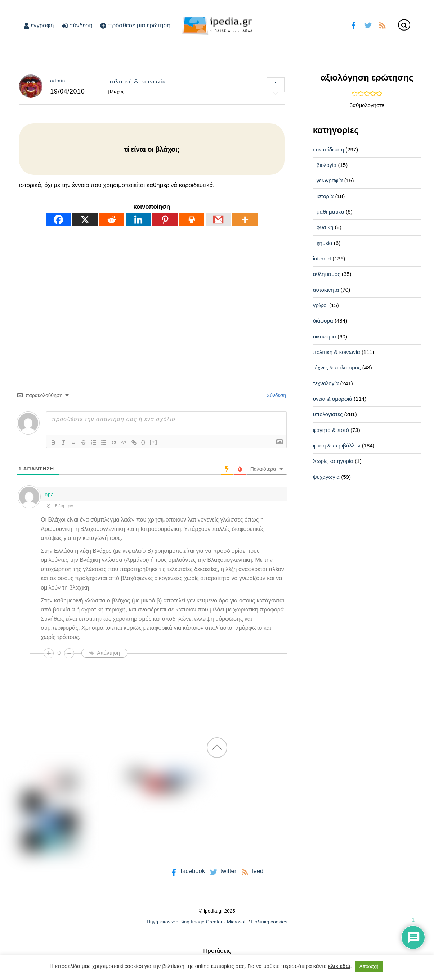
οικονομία (324, 336)
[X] (85, 219)
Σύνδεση (275, 395)
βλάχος (116, 91)
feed (251, 871)
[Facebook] (58, 219)
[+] (153, 442)
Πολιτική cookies (269, 921)
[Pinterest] (165, 219)
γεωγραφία (330, 180)
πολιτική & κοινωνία (137, 81)
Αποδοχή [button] (369, 966)
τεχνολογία (326, 383)
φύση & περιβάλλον (337, 445)
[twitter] (368, 24)
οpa (49, 494)
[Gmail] (218, 219)
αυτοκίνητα (326, 290)
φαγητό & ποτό (331, 430)
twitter (222, 871)
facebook (187, 871)
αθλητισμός (326, 274)
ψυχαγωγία (326, 477)
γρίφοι (320, 305)
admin (57, 80)
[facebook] (353, 24)
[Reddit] (111, 219)
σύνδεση (77, 25)
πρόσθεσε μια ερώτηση (135, 25)
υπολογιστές (328, 414)
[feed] (382, 24)
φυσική (325, 227)
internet (322, 258)
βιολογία (327, 165)
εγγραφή (39, 25)
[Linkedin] (138, 219)
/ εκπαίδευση (328, 149)
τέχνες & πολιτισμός (337, 367)
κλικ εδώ (339, 966)
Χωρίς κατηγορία (333, 461)
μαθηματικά (330, 212)
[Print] (191, 219)
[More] (245, 219)
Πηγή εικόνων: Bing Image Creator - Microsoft (197, 921)
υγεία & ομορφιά (332, 399)
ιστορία (325, 196)
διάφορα (323, 321)
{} (143, 442)
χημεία (324, 243)
